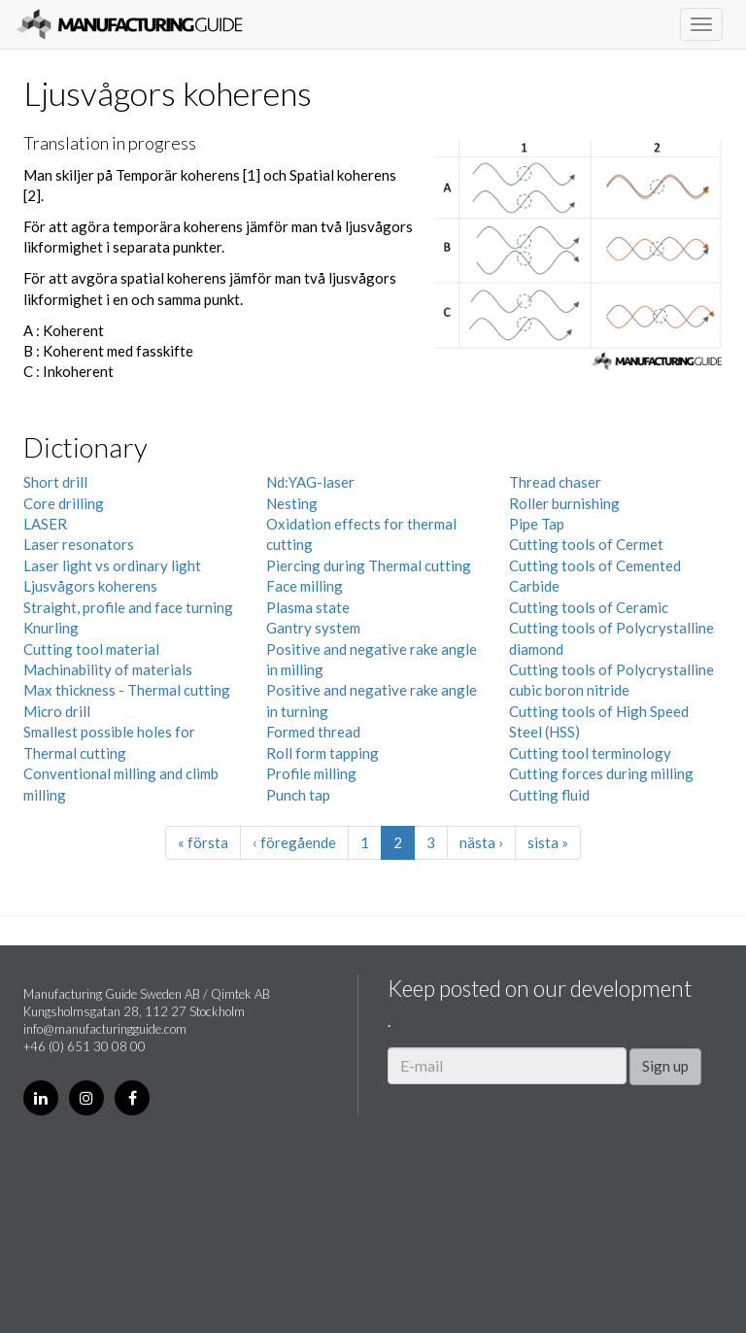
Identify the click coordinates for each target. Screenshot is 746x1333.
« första (203, 842)
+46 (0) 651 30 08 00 (84, 1046)
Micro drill (56, 711)
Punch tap (298, 794)
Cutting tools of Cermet (586, 544)
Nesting (292, 503)
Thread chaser (555, 482)
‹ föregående (294, 842)
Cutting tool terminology (590, 753)
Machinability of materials (107, 669)
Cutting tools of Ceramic (588, 607)
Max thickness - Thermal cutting (126, 690)
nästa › (481, 842)
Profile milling (311, 773)
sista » (547, 842)
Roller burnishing (564, 503)
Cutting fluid (549, 794)
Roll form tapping (322, 753)
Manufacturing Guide (130, 24)
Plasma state (308, 607)
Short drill (55, 482)
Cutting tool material (91, 649)
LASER (45, 523)
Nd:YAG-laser (310, 482)
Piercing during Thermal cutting (368, 565)
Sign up (665, 1066)
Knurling (51, 627)
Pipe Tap (536, 523)
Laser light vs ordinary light (112, 565)
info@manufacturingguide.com (104, 1029)
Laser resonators (78, 544)
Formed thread (313, 731)
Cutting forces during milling (601, 773)
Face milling (304, 586)
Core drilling (63, 503)
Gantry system (313, 627)
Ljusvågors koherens (90, 586)
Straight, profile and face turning (128, 607)
